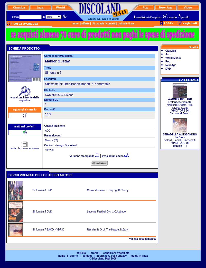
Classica (170, 50)
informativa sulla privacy (112, 255)
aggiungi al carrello (25, 109)
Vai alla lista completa (142, 238)
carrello (170, 17)
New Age (170, 65)
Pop (167, 61)
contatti (111, 23)
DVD (168, 68)
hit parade (98, 23)
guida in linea (126, 23)
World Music (173, 58)
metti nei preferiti (24, 126)
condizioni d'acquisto (147, 17)
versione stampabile (84, 156)
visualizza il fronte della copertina (25, 98)
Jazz (168, 54)
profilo (183, 17)
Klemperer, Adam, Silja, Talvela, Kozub (180, 105)
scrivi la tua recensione (25, 147)
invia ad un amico (115, 156)
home (75, 23)
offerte (85, 23)
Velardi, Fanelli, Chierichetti (180, 139)
